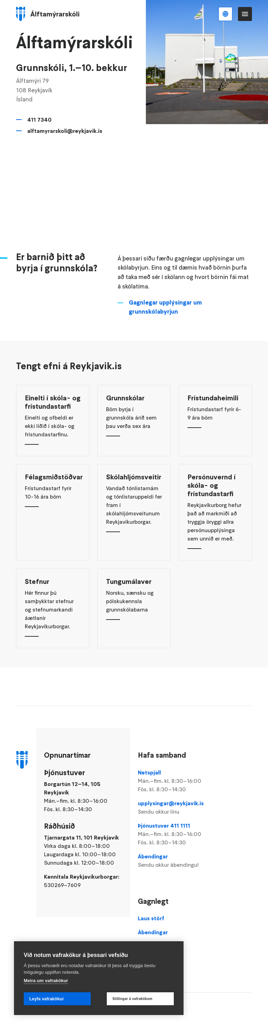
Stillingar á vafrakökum (132, 999)
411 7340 (39, 119)
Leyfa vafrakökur (46, 998)
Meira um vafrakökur (46, 980)
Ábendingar (174, 861)
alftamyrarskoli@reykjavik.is (64, 130)
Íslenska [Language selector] (225, 14)
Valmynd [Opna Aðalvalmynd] (245, 14)
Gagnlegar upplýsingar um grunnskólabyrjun (165, 315)
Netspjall (174, 781)
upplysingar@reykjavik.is (174, 808)
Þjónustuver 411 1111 (174, 834)
